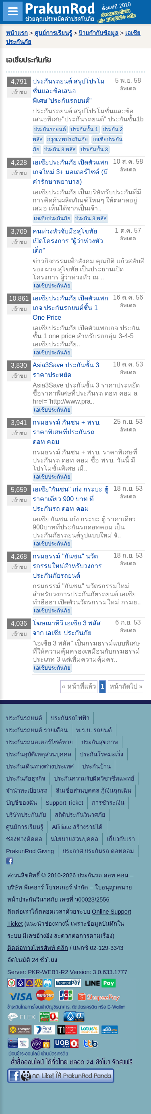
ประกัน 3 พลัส (60, 149)
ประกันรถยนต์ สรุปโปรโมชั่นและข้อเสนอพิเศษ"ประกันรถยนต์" (69, 91)
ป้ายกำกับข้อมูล (98, 33)
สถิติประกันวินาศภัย (80, 815)
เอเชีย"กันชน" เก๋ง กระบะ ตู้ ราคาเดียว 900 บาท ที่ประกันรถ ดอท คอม (70, 499)
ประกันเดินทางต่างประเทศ (40, 766)
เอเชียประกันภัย (52, 218)
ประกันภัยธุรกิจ (26, 778)
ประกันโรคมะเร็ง (101, 754)
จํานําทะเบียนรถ (27, 790)
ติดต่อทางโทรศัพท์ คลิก (37, 948)
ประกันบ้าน (96, 766)
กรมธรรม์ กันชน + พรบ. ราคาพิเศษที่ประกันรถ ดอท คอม (67, 432)
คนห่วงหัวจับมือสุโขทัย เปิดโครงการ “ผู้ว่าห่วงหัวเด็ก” (68, 241)
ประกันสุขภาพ (99, 742)
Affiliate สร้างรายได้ (77, 827)
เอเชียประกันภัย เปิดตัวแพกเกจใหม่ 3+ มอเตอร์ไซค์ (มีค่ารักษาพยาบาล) (70, 172)
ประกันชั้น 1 (84, 129)
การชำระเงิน (108, 803)
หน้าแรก (17, 33)
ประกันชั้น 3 (94, 149)
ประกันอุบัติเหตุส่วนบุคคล (38, 754)
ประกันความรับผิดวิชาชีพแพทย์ (94, 778)
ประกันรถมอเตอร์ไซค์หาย (39, 742)
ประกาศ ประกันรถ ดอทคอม (98, 851)
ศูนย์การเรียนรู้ (53, 33)
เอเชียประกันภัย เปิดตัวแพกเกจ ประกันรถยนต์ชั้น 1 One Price (70, 308)
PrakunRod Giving (30, 851)
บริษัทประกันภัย (26, 815)
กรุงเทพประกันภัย (67, 139)
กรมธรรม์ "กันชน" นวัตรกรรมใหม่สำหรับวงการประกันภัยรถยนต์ (67, 566)
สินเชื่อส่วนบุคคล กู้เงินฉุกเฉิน (93, 790)
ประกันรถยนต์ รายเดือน (37, 730)
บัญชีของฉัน (21, 803)
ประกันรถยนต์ (50, 129)
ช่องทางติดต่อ (24, 839)
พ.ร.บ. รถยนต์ (94, 730)
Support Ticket (64, 803)
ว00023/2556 (92, 899)
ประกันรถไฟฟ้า (70, 718)
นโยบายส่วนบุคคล (74, 839)
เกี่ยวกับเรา (121, 839)
